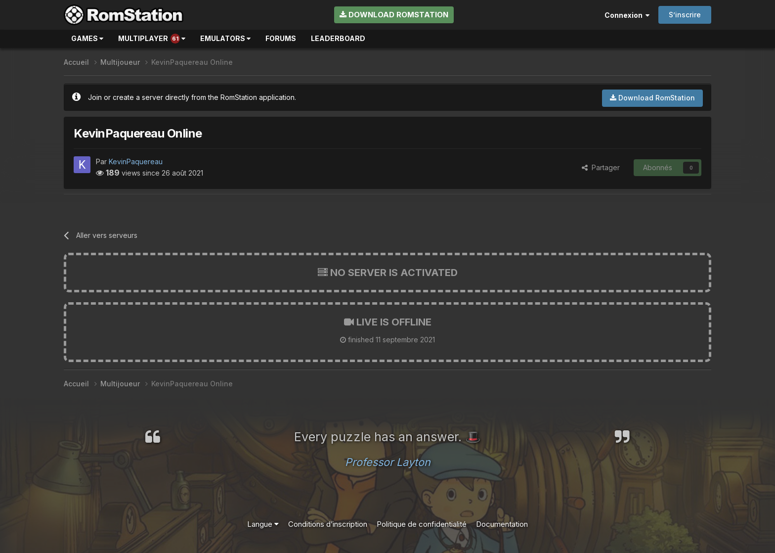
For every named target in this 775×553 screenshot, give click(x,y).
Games (87, 38)
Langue (263, 524)
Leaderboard (338, 38)
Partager (601, 167)
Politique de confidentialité (422, 524)
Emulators (225, 38)
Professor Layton (388, 462)
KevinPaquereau (136, 161)
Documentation (502, 524)
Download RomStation (394, 14)
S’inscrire (685, 14)
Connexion (626, 15)
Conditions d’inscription (327, 524)
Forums (280, 38)
